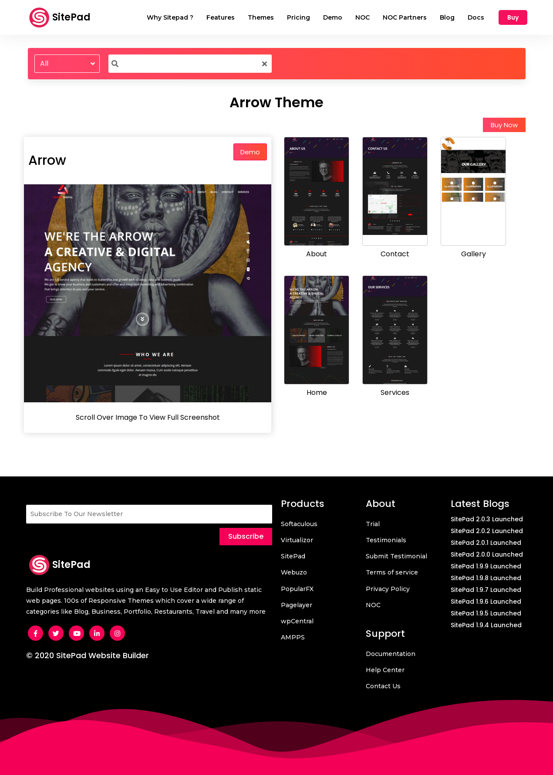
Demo (250, 151)
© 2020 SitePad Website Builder (87, 655)
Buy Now (504, 124)
